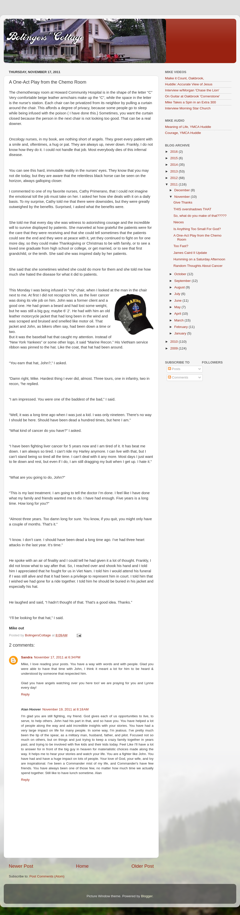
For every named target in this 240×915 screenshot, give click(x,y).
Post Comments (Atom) (47, 876)
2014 (174, 164)
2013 (174, 171)
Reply (25, 694)
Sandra (26, 657)
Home (82, 866)
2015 (174, 158)
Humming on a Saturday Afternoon (199, 259)
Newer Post (21, 866)
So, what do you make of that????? (200, 216)
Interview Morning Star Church (187, 108)
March (179, 320)
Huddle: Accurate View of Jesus (188, 84)
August (180, 287)
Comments (178, 377)
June (178, 300)
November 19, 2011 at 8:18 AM (65, 709)
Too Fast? (181, 246)
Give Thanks (183, 202)
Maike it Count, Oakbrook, (184, 78)
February (181, 327)
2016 (174, 151)
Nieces (179, 222)
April (178, 313)
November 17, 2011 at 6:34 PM (57, 657)
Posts (174, 369)
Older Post (143, 866)
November (182, 197)
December (182, 190)
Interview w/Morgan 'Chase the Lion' (192, 90)
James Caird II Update (190, 253)
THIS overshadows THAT (193, 209)
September (183, 281)
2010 (174, 341)
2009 (174, 348)
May (178, 307)
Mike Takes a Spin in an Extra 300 (190, 102)
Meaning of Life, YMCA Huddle (188, 127)
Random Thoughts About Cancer (198, 266)
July (177, 294)
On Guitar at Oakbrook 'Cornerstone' (192, 96)
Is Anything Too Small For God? (197, 229)
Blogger (146, 896)
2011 (174, 184)
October (180, 274)
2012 (174, 178)
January (180, 333)
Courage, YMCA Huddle (183, 133)
